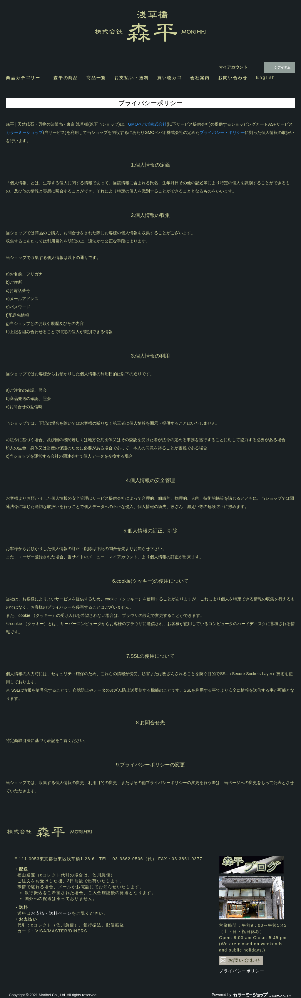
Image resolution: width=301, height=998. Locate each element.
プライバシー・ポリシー (222, 132)
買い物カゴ (169, 77)
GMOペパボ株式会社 (147, 124)
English (265, 77)
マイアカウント (233, 67)
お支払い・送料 (131, 77)
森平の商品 (65, 77)
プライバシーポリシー (241, 971)
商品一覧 (96, 77)
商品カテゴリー (25, 77)
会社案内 (200, 77)
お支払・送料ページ (51, 913)
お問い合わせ (233, 77)
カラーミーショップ (24, 132)
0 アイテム (278, 67)
